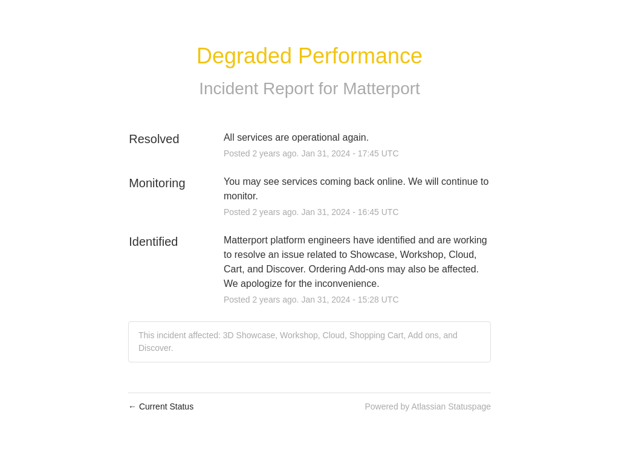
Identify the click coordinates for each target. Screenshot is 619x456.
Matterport (381, 88)
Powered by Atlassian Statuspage (428, 406)
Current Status (160, 406)
